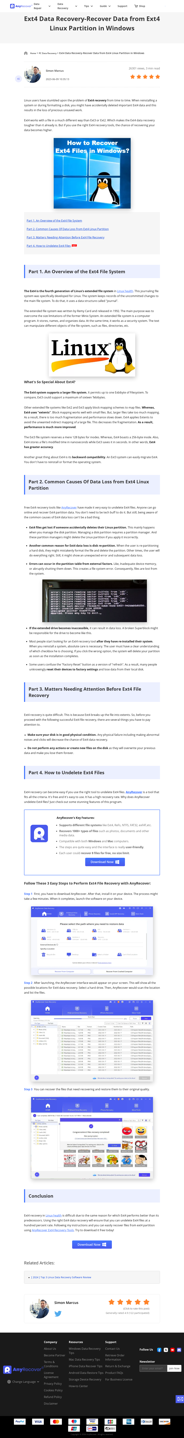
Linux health (125, 291)
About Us (50, 1349)
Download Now (105, 862)
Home (33, 53)
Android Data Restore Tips (86, 1373)
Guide (105, 6)
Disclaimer (51, 1403)
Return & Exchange (117, 1366)
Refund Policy (53, 1397)
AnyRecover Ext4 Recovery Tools (53, 1230)
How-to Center (78, 1386)
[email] (153, 1368)
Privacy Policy (53, 1384)
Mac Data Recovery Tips (84, 1359)
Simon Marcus (58, 70)
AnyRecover (69, 507)
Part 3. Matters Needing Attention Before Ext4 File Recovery (65, 237)
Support (122, 6)
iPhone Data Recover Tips (85, 1366)
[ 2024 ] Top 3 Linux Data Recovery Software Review (61, 1277)
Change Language (23, 1382)
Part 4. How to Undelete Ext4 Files (52, 246)
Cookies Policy (53, 1390)
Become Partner (54, 1355)
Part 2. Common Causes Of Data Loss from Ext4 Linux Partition (68, 229)
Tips (88, 6)
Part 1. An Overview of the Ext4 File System (54, 221)
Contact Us (112, 1349)
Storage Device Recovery (85, 1379)
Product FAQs (114, 1373)
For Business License (118, 1379)
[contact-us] (180, 1399)
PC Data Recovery (50, 53)
